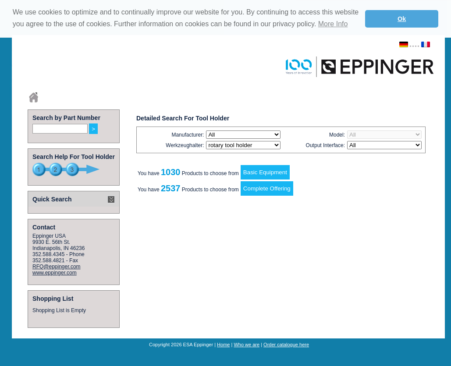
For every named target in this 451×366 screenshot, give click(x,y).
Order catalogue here (286, 344)
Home (223, 344)
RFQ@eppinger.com (56, 267)
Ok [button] (402, 18)
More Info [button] (333, 24)
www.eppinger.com (54, 273)
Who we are (246, 344)
